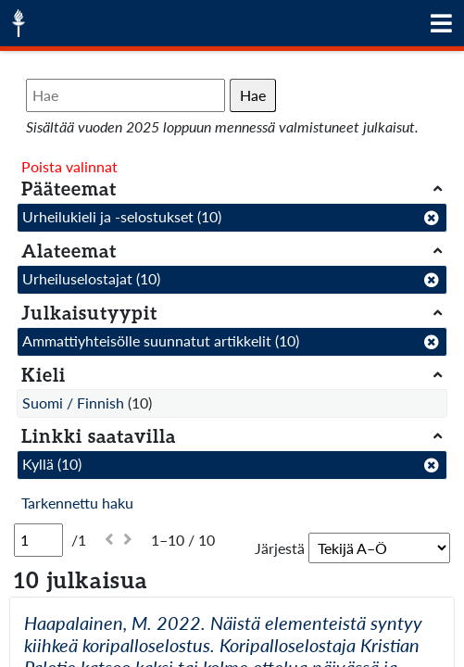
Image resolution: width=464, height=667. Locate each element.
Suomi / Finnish (73, 402)
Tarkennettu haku (77, 502)
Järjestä (280, 548)
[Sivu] (38, 540)
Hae (253, 95)
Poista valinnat (69, 166)
